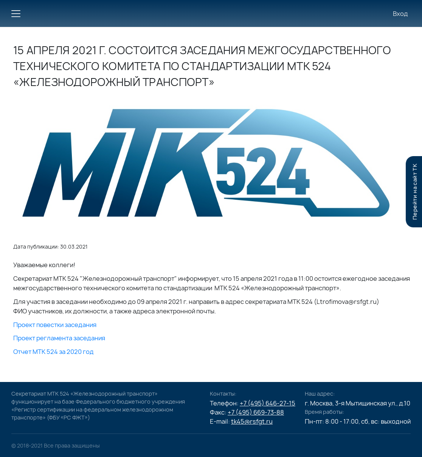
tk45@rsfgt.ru (252, 421)
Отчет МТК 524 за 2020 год (53, 351)
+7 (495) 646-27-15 (267, 403)
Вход (400, 13)
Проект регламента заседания (59, 338)
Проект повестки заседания (54, 325)
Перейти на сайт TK (414, 192)
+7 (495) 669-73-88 (256, 412)
